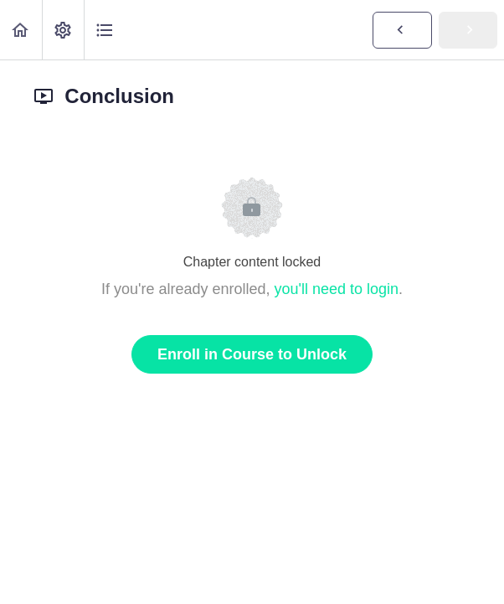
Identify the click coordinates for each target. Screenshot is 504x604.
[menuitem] (63, 29)
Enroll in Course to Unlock (252, 354)
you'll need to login (337, 289)
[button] (21, 29)
